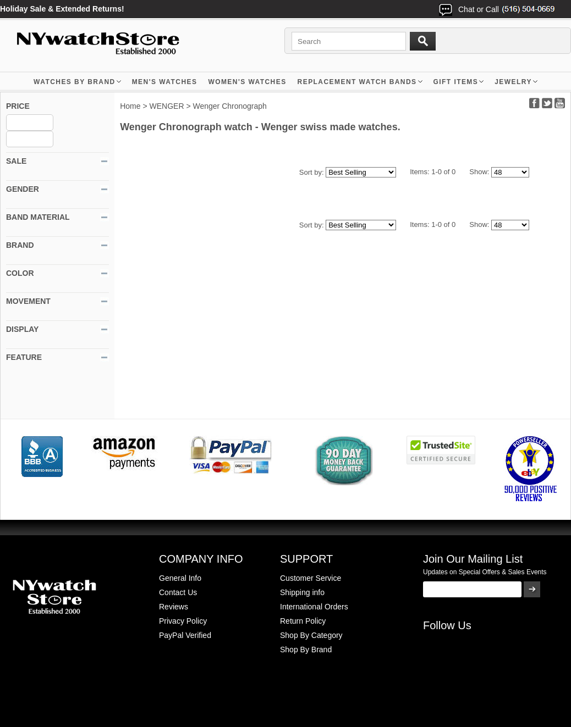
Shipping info (302, 592)
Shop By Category (311, 635)
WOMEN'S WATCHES (247, 82)
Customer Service (310, 578)
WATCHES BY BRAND (75, 82)
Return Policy (303, 621)
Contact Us (178, 592)
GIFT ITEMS (456, 82)
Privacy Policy (183, 621)
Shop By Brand (306, 649)
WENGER (167, 106)
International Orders (314, 606)
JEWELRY (513, 82)
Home (130, 106)
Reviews (173, 606)
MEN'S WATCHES (164, 82)
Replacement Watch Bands (357, 82)
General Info (180, 578)
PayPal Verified (185, 635)
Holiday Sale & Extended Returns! (62, 8)
